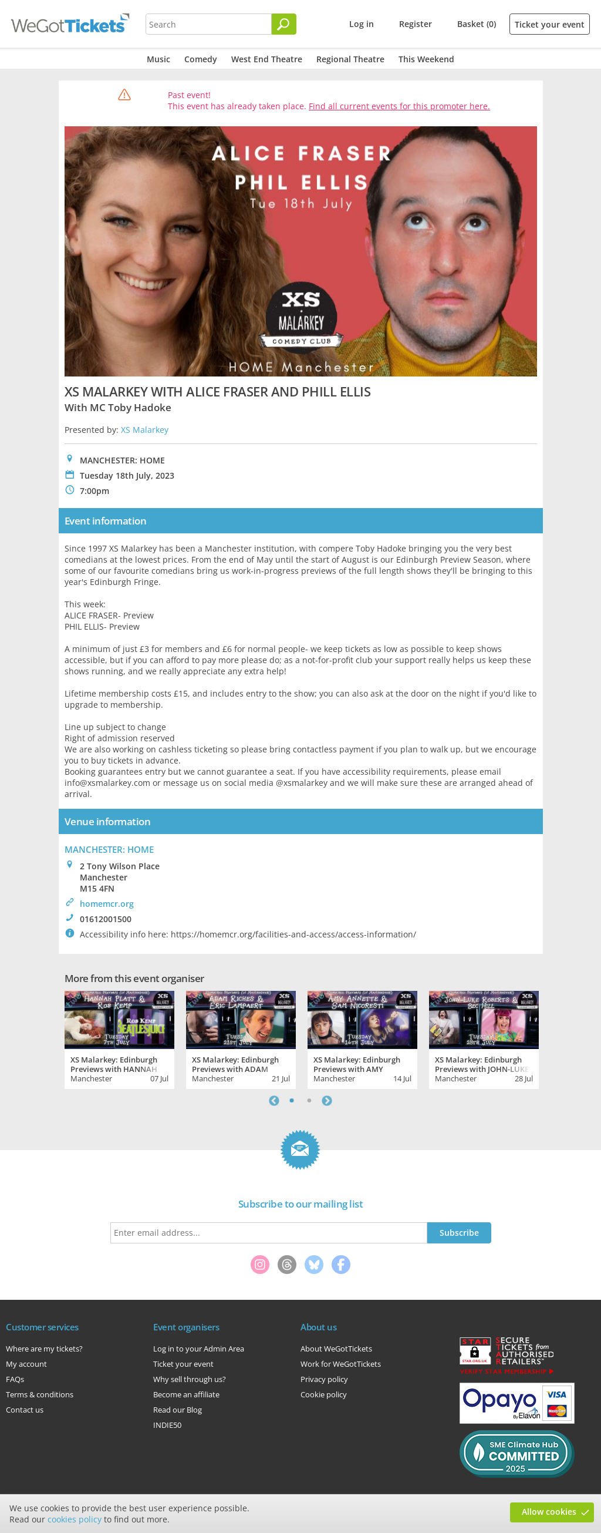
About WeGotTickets (336, 1348)
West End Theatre (266, 59)
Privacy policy (324, 1379)
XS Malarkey (144, 429)
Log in (361, 23)
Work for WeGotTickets (340, 1364)
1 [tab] (292, 1101)
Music (158, 59)
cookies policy (75, 1519)
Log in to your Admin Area (198, 1348)
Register (415, 23)
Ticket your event (550, 24)
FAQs (15, 1379)
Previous (274, 1101)
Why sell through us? (189, 1379)
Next (327, 1101)
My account (26, 1364)
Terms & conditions (39, 1394)
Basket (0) (476, 23)
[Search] (284, 24)
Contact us (24, 1409)
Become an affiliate (186, 1394)
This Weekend (426, 59)
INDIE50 (167, 1425)
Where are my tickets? (44, 1348)
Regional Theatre (350, 59)
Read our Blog (177, 1409)
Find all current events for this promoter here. (399, 106)
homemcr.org (107, 903)
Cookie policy (323, 1394)
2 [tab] (309, 1101)
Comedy (200, 59)
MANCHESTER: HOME (109, 849)
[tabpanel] (119, 1038)
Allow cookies (549, 1511)
